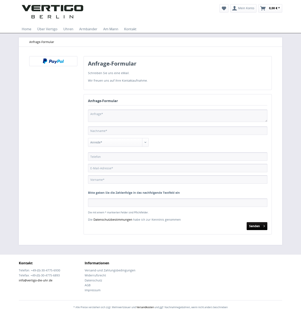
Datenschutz (93, 280)
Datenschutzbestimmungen (112, 220)
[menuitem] (223, 8)
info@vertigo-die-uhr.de (35, 280)
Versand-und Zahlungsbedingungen (110, 270)
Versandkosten (145, 307)
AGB (88, 285)
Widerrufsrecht (95, 275)
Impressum (93, 290)
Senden (257, 225)
